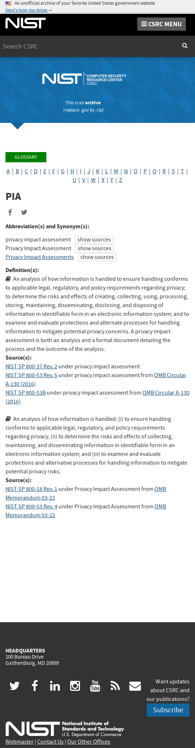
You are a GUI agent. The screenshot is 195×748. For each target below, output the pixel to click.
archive (93, 103)
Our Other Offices (88, 741)
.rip (99, 110)
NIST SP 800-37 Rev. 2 (31, 366)
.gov (84, 110)
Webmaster (19, 741)
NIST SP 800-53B (25, 392)
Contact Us (50, 741)
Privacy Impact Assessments (39, 257)
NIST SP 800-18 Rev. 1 (31, 489)
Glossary (26, 157)
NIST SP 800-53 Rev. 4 (31, 506)
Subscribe (168, 709)
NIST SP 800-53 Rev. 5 (31, 375)
